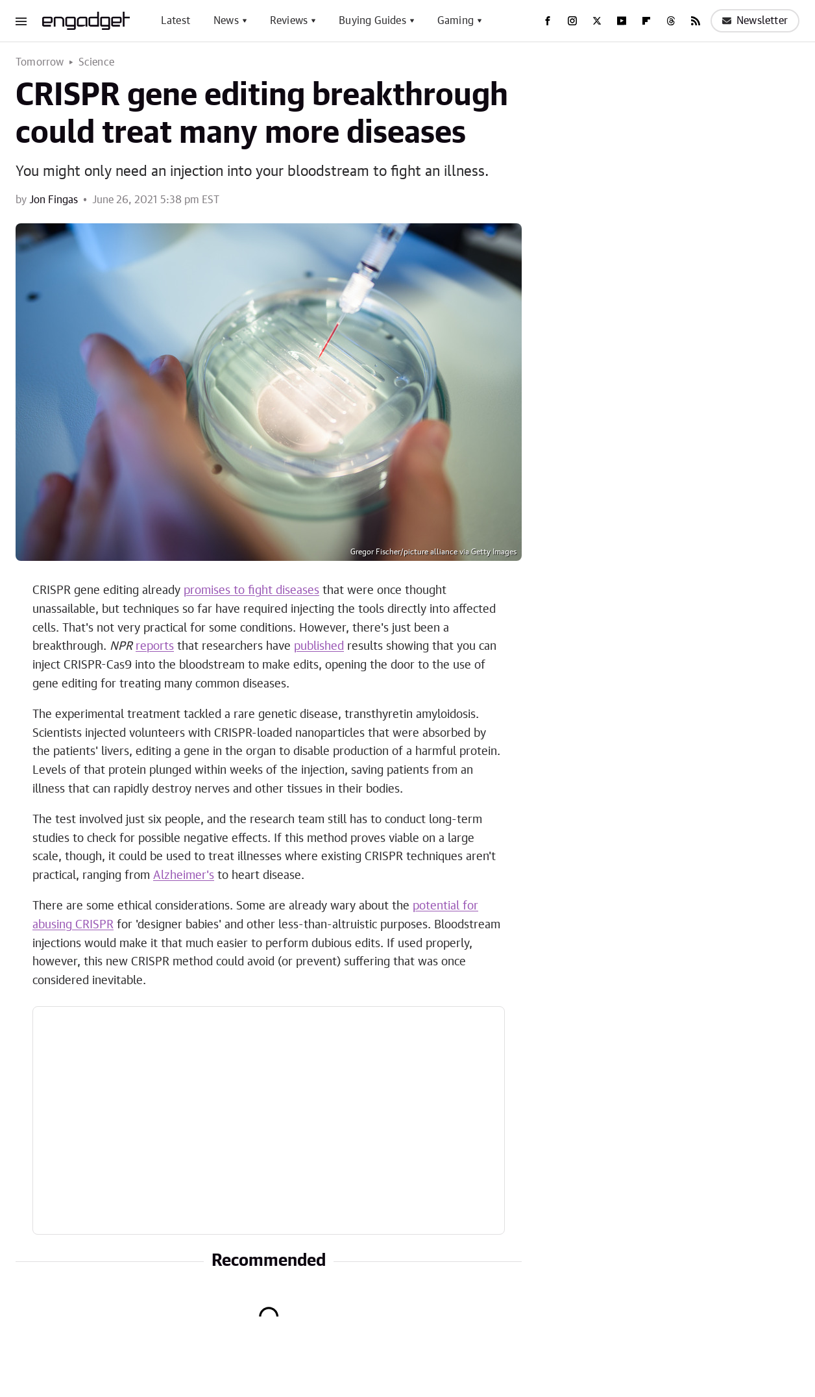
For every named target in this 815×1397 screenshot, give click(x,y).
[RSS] (695, 21)
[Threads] (671, 21)
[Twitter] (597, 21)
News (226, 21)
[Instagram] (572, 21)
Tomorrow (40, 62)
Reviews (289, 21)
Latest (175, 21)
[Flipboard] (646, 21)
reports (155, 646)
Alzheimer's (183, 876)
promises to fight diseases (251, 591)
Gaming (455, 21)
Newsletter (755, 21)
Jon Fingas (53, 200)
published (319, 646)
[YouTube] (621, 21)
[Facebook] (547, 21)
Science (96, 62)
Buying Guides (372, 21)
